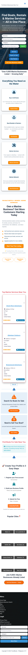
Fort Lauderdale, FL (20, 531)
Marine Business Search (6, 602)
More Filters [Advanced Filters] (14, 641)
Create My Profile (14, 506)
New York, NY (20, 570)
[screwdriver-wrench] (14, 145)
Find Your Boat (14, 410)
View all (14, 384)
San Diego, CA (20, 544)
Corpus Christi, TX (7, 557)
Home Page (3, 600)
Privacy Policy (3, 620)
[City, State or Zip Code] (10, 46)
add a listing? (7, 450)
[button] (14, 51)
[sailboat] (14, 92)
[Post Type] (14, 35)
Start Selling (14, 432)
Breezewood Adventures (14, 365)
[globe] (14, 171)
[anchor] (14, 117)
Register (2, 611)
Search (23, 46)
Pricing (2, 606)
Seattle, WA (7, 544)
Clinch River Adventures (14, 306)
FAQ (1, 613)
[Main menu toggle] (25, 3)
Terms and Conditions (5, 624)
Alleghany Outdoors (14, 335)
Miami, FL (7, 531)
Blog (1, 604)
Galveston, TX (20, 557)
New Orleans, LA (7, 570)
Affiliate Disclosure (5, 622)
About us (2, 608)
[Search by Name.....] (14, 39)
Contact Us (3, 610)
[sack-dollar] (14, 419)
